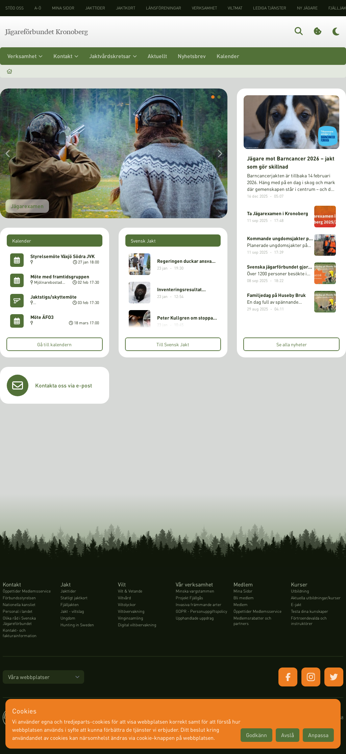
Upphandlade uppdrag (195, 618)
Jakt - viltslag (72, 611)
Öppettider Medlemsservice (27, 591)
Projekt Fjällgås (189, 597)
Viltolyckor (127, 604)
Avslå (287, 734)
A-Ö (37, 7)
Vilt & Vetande (130, 591)
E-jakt (296, 604)
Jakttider (95, 7)
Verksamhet (204, 7)
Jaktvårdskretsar (113, 55)
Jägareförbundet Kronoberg (46, 32)
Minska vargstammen (195, 591)
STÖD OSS (14, 7)
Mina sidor (63, 7)
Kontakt (65, 55)
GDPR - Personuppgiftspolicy (201, 611)
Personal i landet (17, 611)
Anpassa (318, 734)
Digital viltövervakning (137, 624)
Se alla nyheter (291, 344)
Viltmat (235, 7)
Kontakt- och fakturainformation (19, 633)
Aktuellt (157, 55)
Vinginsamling (130, 618)
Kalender (228, 55)
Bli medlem (243, 597)
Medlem (240, 604)
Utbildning (300, 591)
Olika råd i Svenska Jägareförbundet (19, 620)
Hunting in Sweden (77, 624)
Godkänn (256, 734)
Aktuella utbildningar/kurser (316, 597)
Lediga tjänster (269, 7)
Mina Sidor (242, 591)
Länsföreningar (163, 7)
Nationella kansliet (19, 604)
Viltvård (124, 597)
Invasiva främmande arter (198, 604)
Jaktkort (125, 7)
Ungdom (67, 618)
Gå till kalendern (54, 344)
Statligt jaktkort (74, 597)
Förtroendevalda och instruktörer (309, 620)
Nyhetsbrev (192, 55)
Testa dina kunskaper (309, 611)
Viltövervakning (131, 611)
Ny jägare (307, 7)
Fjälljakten (69, 604)
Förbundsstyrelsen (19, 597)
